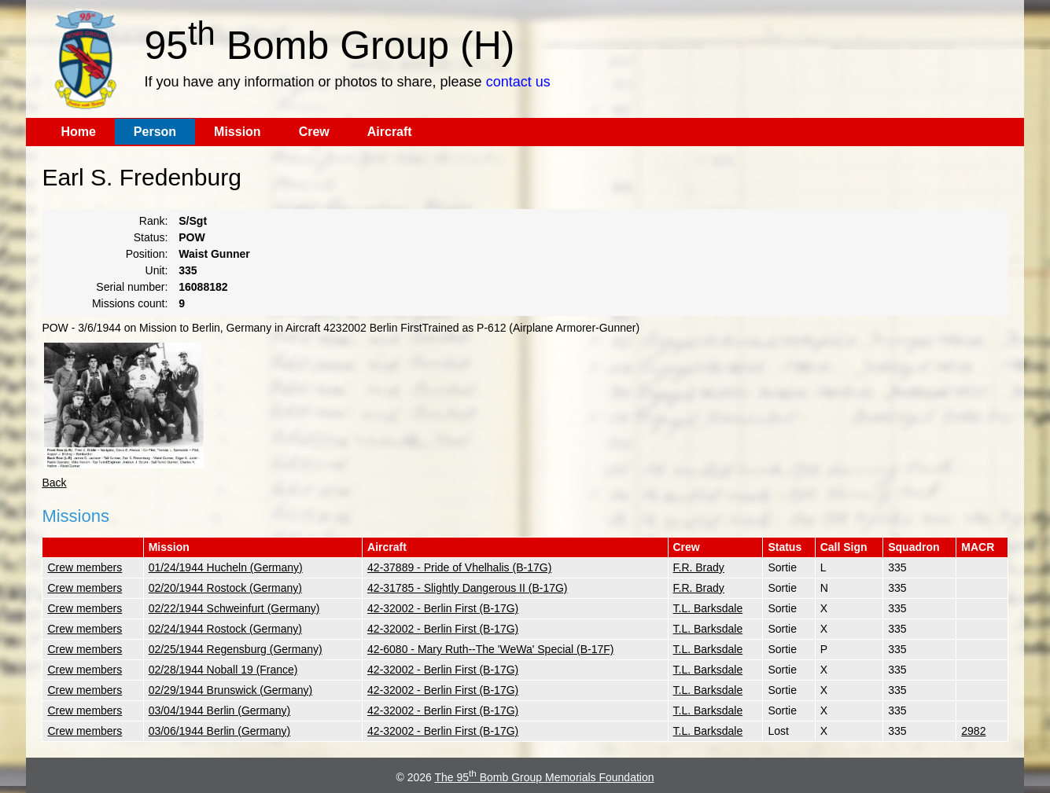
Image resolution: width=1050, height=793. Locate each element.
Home (78, 131)
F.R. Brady (698, 567)
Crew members (84, 567)
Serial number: (132, 287)
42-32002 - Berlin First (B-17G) (442, 608)
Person (155, 131)
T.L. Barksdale (708, 608)
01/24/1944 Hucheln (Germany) (226, 567)
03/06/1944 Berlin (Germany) (220, 731)
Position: (147, 254)
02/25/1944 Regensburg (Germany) (235, 649)
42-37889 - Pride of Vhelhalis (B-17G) (459, 567)
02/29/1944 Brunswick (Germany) (231, 690)
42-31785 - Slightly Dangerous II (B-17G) (467, 588)
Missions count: (130, 303)
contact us (518, 82)
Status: (151, 237)
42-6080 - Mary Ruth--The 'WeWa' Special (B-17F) (490, 649)
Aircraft (389, 131)
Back (54, 482)
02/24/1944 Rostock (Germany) (225, 628)
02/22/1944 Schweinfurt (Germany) (234, 608)
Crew (314, 131)
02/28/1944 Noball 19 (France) (223, 669)
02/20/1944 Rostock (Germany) (225, 588)
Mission (237, 131)
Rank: (153, 221)
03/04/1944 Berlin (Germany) (220, 710)
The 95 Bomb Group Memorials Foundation (544, 777)
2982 (973, 731)
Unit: (157, 270)
